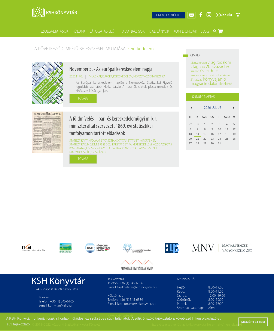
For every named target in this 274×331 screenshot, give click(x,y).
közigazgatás (162, 144)
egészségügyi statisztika (103, 148)
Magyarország (79, 152)
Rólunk (79, 32)
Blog (205, 32)
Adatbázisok (133, 32)
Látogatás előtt (103, 32)
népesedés (103, 144)
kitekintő (226, 84)
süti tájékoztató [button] (18, 324)
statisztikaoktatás (114, 140)
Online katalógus (168, 15)
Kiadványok (159, 32)
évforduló (209, 71)
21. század (197, 80)
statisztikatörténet (141, 140)
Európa (107, 76)
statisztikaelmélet (82, 144)
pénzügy (128, 148)
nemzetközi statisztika (149, 76)
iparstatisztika (122, 144)
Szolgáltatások (54, 32)
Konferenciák (185, 32)
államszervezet (146, 148)
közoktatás (77, 148)
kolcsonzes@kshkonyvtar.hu (136, 304)
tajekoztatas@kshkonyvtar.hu (137, 287)
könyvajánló (214, 79)
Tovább (83, 98)
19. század (98, 152)
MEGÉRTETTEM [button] (253, 321)
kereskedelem (122, 76)
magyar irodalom (205, 84)
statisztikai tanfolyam (84, 140)
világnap (95, 76)
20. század (215, 66)
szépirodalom (200, 75)
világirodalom (219, 62)
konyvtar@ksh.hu (60, 305)
